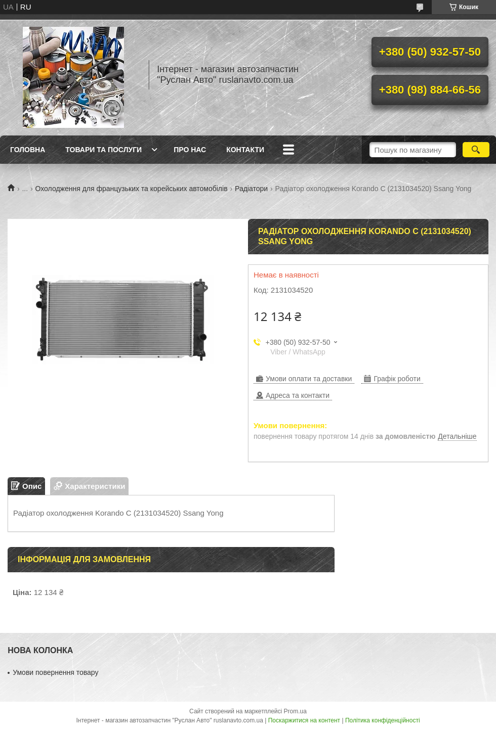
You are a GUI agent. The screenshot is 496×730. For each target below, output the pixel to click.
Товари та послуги (103, 150)
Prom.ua (295, 711)
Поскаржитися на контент (304, 720)
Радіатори (251, 189)
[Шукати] (476, 149)
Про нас (190, 150)
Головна (27, 150)
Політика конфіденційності (382, 720)
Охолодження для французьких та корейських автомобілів (131, 189)
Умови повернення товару (55, 672)
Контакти (245, 150)
